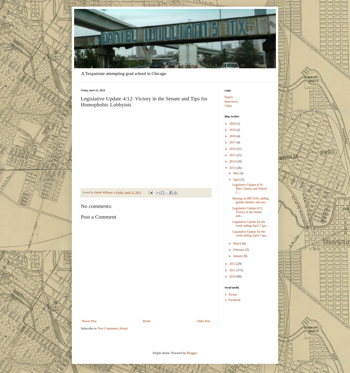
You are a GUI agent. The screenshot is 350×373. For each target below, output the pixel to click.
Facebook (235, 300)
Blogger (192, 353)
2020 (233, 123)
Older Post (203, 321)
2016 (233, 149)
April (236, 179)
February (239, 249)
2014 (233, 161)
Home (146, 321)
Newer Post (89, 321)
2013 (233, 168)
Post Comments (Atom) (113, 328)
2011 (232, 270)
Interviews (231, 101)
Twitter (233, 294)
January (238, 256)
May (236, 173)
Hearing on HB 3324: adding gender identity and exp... (250, 200)
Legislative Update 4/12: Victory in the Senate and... (247, 212)
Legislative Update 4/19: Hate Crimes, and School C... (249, 188)
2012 (233, 263)
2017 (233, 142)
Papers (229, 97)
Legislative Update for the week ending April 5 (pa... (250, 223)
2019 (233, 130)
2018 (233, 136)
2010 (233, 276)
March (237, 243)
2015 (233, 155)
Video (228, 106)
